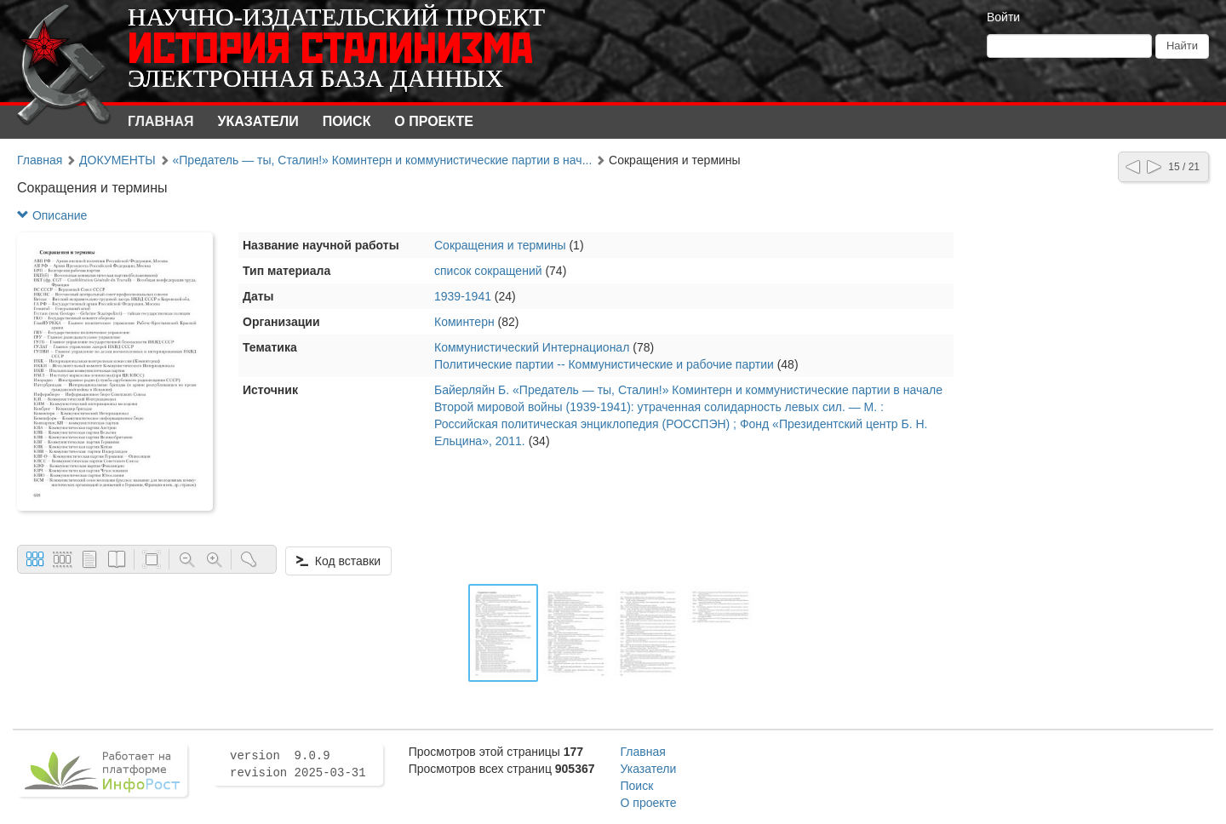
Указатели (258, 121)
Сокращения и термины (500, 245)
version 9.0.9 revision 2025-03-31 (298, 764)
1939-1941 (462, 296)
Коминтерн (464, 322)
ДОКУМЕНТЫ (117, 160)
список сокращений (488, 271)
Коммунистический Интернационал (531, 347)
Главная (161, 121)
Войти (1003, 17)
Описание (52, 215)
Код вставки (338, 561)
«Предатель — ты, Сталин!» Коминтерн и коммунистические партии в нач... (383, 160)
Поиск (347, 121)
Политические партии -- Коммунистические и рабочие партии (604, 364)
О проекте (433, 121)
